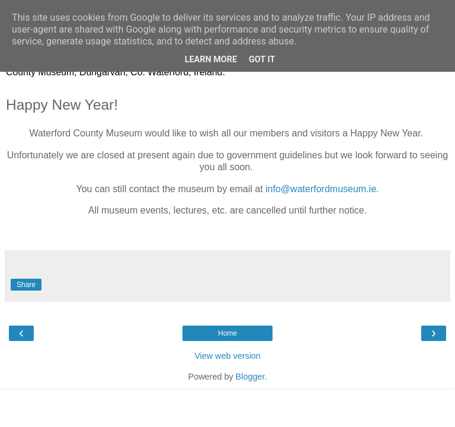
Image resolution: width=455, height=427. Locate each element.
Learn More (211, 60)
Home (227, 333)
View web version (227, 356)
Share (26, 285)
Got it (262, 60)
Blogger (250, 376)
